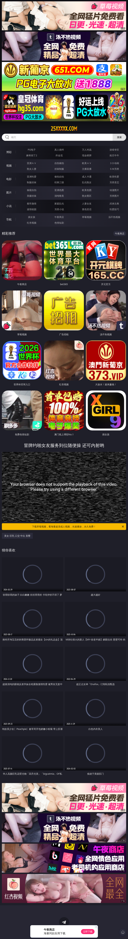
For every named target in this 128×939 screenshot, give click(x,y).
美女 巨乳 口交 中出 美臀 (17, 535)
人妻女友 (86, 203)
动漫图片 (114, 190)
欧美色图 (86, 190)
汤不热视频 (114, 217)
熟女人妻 (31, 168)
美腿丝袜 (31, 195)
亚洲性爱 (31, 176)
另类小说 (59, 209)
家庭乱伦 (59, 203)
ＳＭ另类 (114, 168)
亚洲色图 (59, 190)
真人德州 (59, 149)
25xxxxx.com (64, 128)
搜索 (119, 137)
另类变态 (114, 182)
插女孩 (31, 217)
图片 (9, 192)
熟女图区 (86, 195)
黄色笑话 (86, 209)
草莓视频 (86, 217)
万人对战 (86, 149)
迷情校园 (31, 209)
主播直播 (86, 168)
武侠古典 (114, 203)
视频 (9, 165)
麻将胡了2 (31, 155)
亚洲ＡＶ (31, 163)
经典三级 (59, 182)
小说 (9, 206)
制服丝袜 (31, 182)
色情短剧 (59, 222)
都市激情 (31, 203)
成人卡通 (86, 176)
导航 (9, 219)
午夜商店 (59, 217)
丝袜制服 (59, 168)
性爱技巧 (114, 209)
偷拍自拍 (59, 176)
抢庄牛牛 (114, 155)
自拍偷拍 (59, 163)
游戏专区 (114, 149)
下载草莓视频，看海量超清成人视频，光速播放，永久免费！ (78, 527)
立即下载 (87, 931)
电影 (9, 179)
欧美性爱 (114, 176)
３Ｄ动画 (114, 163)
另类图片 (114, 195)
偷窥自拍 (31, 190)
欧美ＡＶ (86, 163)
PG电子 (32, 149)
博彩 (9, 152)
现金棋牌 (86, 155)
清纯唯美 (59, 195)
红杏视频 (31, 222)
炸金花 (59, 155)
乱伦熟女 (86, 182)
